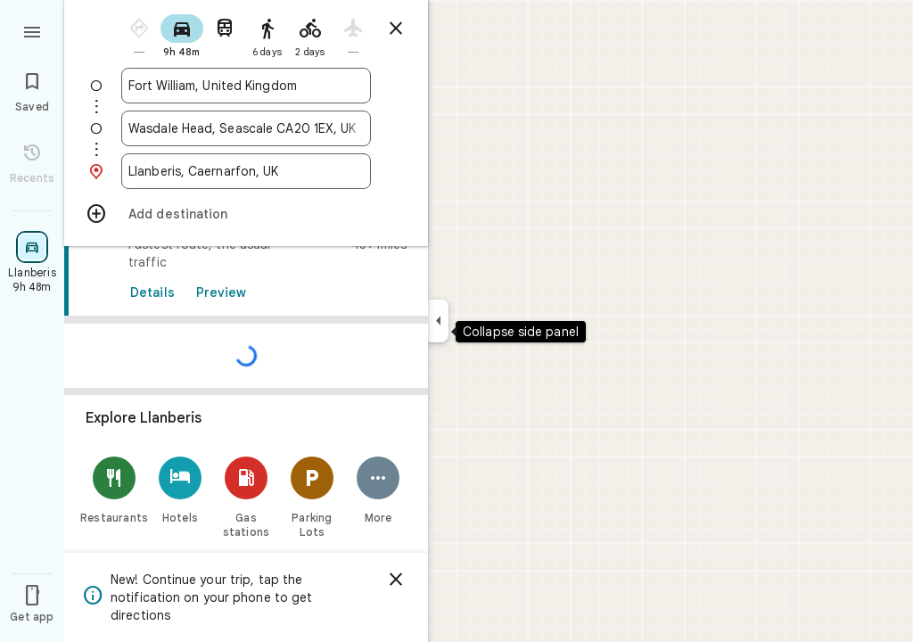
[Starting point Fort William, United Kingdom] (246, 85)
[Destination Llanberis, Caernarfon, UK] (246, 171)
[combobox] (246, 85)
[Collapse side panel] (438, 321)
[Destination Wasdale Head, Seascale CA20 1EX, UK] (246, 128)
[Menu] (32, 30)
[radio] (139, 34)
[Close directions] (396, 28)
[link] (246, 408)
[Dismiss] (396, 579)
